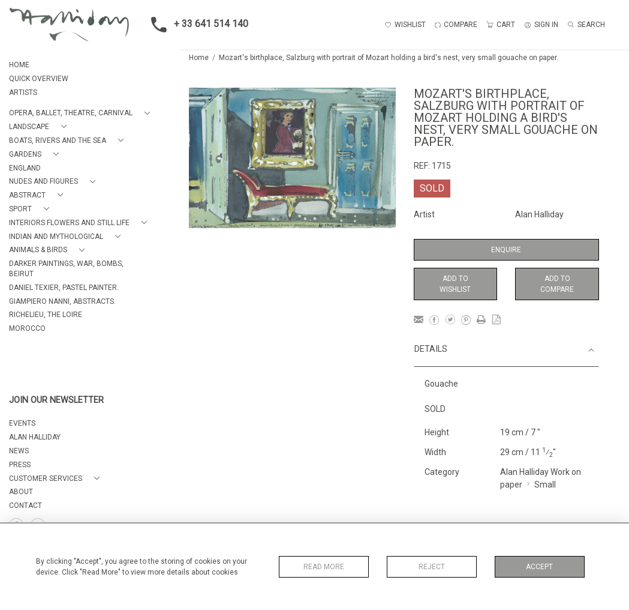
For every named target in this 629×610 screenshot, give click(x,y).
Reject (432, 567)
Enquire (506, 250)
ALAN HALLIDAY (35, 437)
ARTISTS (23, 92)
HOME (19, 65)
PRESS (20, 465)
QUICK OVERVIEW (38, 78)
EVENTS (22, 423)
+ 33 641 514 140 (196, 24)
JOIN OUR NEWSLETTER (56, 400)
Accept (539, 567)
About (21, 492)
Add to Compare (557, 284)
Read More (323, 567)
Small (545, 484)
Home (199, 57)
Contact (25, 505)
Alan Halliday (539, 214)
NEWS (19, 451)
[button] (82, 113)
